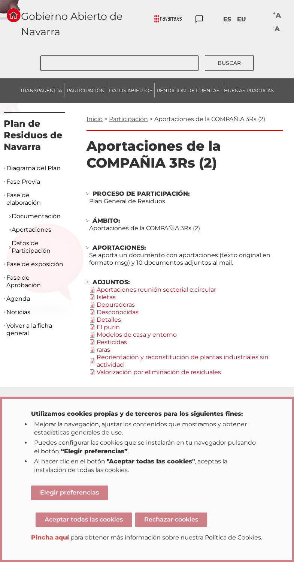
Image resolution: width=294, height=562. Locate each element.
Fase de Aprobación (23, 281)
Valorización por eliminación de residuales (159, 372)
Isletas (106, 297)
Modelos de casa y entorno (137, 334)
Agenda (18, 298)
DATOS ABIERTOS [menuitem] (130, 90)
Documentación (36, 216)
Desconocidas (118, 312)
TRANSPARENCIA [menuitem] (41, 90)
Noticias (18, 312)
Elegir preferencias (69, 492)
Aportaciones (31, 229)
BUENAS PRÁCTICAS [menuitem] (249, 90)
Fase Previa (23, 181)
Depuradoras (116, 304)
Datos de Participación (31, 247)
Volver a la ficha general (29, 329)
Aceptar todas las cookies (84, 519)
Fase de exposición (34, 264)
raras (103, 349)
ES (227, 19)
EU (241, 19)
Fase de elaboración (23, 199)
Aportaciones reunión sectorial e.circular (156, 289)
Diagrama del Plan (33, 168)
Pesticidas (112, 342)
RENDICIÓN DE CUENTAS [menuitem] (188, 90)
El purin (108, 327)
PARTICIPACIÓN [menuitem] (86, 90)
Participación (128, 119)
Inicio (95, 119)
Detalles (109, 319)
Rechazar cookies (171, 519)
